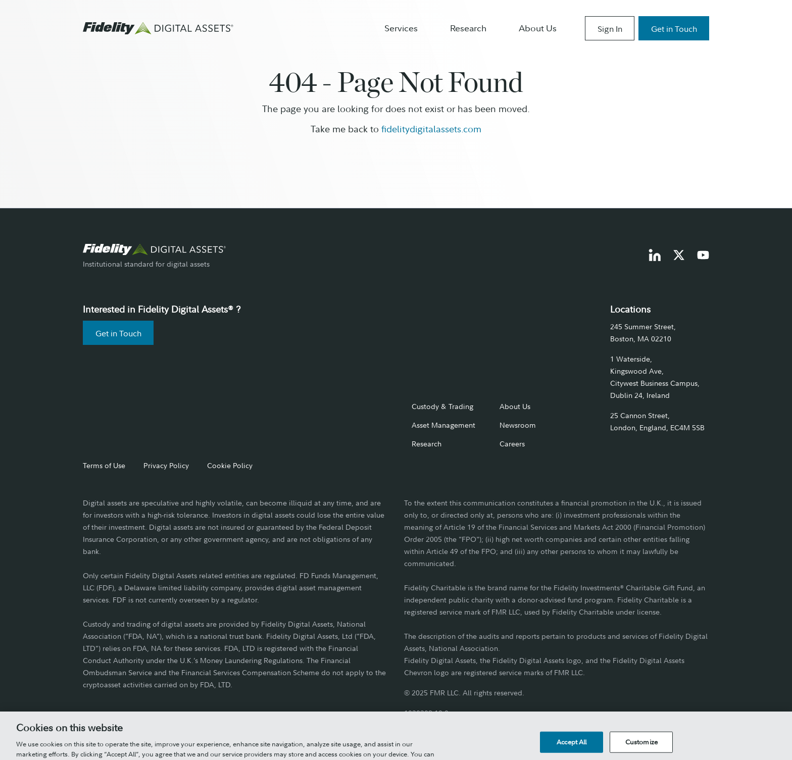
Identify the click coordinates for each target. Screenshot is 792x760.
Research (468, 28)
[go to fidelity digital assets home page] (155, 249)
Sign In (610, 28)
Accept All (571, 747)
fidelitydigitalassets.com (431, 129)
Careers (512, 443)
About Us (538, 28)
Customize (641, 747)
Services (401, 28)
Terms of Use (104, 465)
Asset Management (443, 425)
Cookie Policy (230, 465)
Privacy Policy (166, 465)
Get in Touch (674, 28)
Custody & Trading (442, 406)
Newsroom (518, 425)
